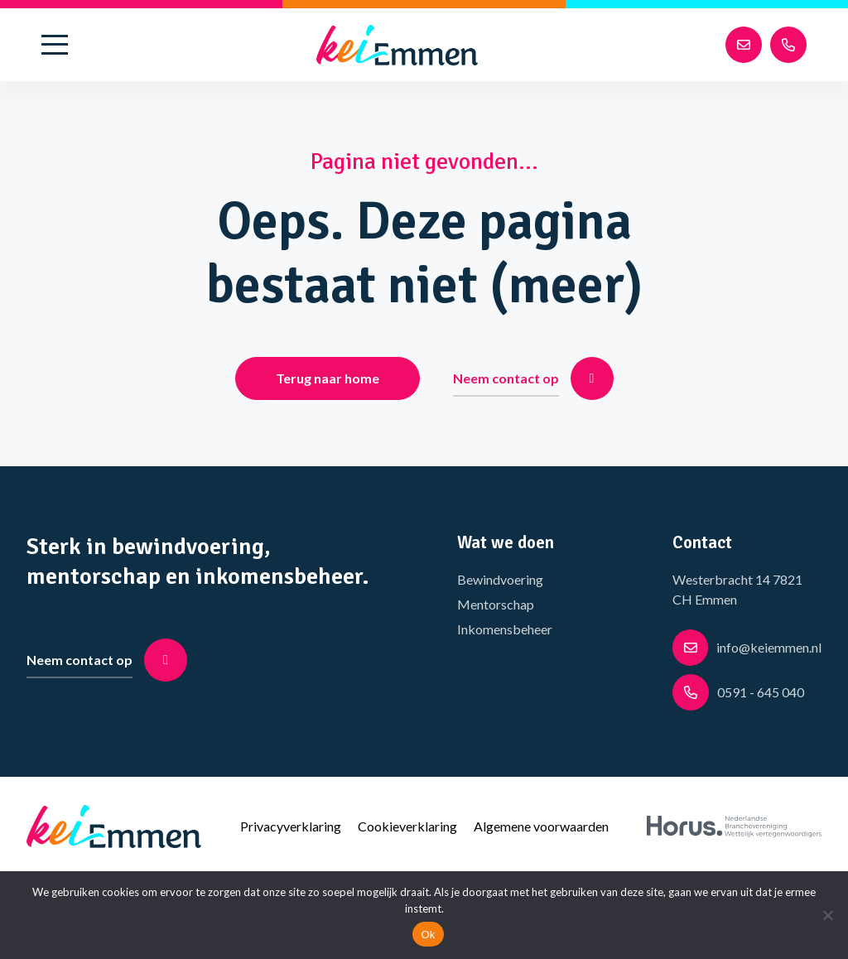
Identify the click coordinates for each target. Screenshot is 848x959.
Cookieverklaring (407, 826)
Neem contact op (533, 378)
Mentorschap (495, 604)
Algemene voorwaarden (541, 826)
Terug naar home (327, 378)
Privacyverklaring (290, 826)
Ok (428, 934)
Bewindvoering (500, 579)
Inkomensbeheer (504, 629)
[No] (827, 915)
